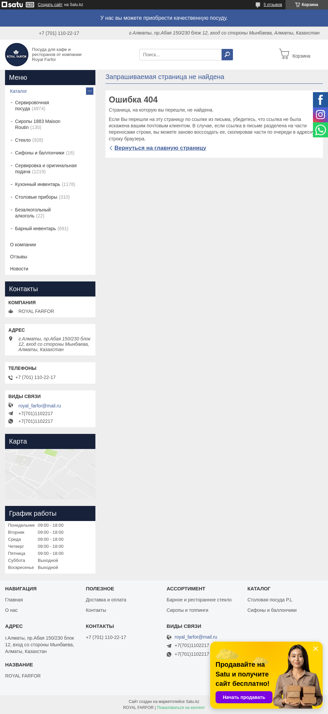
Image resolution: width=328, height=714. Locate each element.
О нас (11, 610)
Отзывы (18, 256)
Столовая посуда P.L (269, 599)
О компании (23, 244)
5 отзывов (273, 4)
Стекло (23, 140)
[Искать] (227, 54)
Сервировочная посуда (32, 105)
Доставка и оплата (106, 599)
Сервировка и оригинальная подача (46, 168)
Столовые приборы (36, 197)
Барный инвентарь (35, 228)
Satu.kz (192, 701)
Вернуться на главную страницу (160, 148)
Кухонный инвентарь (37, 184)
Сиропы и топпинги (187, 610)
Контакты (96, 610)
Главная (14, 599)
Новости (19, 268)
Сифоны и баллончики (39, 152)
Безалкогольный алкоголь (33, 212)
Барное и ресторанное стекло (199, 599)
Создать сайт (50, 4)
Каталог (18, 91)
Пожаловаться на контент (181, 707)
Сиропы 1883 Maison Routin (37, 124)
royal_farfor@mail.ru (39, 405)
